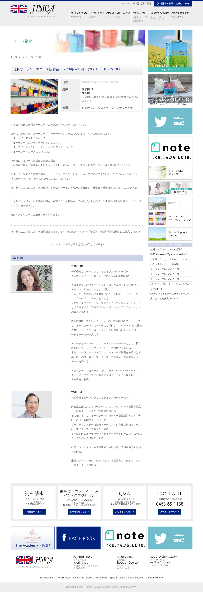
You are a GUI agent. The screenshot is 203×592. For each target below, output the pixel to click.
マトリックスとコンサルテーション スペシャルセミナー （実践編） (170, 261)
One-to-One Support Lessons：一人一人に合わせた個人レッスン (169, 296)
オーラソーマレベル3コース (164, 279)
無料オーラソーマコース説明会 (166, 249)
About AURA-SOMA (82, 577)
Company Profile (154, 577)
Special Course (117, 577)
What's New (63, 577)
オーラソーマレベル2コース (164, 274)
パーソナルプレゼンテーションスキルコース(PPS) (169, 286)
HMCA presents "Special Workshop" (168, 254)
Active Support (135, 577)
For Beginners (47, 577)
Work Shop (101, 577)
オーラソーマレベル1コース (164, 269)
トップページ (17, 57)
